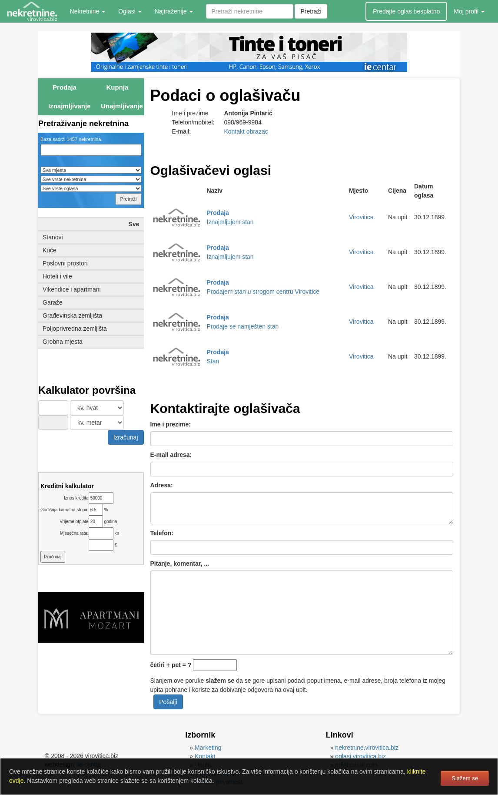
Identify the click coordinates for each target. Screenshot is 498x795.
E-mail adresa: (171, 454)
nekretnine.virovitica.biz (366, 747)
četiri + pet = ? (171, 664)
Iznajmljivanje (69, 106)
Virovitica (361, 217)
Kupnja (117, 87)
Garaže (53, 302)
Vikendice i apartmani (72, 289)
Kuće (49, 250)
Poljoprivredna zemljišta (75, 328)
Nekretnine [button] (88, 11)
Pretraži (310, 11)
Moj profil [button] (469, 11)
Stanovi (53, 237)
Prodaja (64, 87)
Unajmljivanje (122, 106)
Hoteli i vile (57, 276)
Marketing (208, 747)
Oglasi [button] (130, 11)
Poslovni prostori (65, 263)
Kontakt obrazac (246, 131)
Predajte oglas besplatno (406, 11)
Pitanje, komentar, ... (179, 563)
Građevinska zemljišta (72, 315)
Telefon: (161, 533)
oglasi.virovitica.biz (360, 756)
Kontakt (205, 756)
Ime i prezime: (170, 424)
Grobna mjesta (63, 341)
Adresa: (161, 485)
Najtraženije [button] (174, 11)
